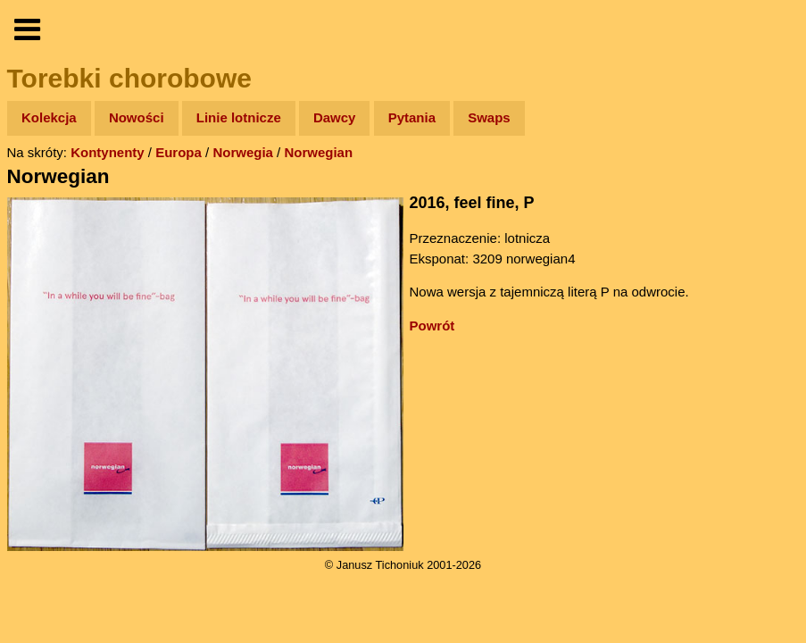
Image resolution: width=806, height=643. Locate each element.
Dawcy (334, 117)
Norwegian (318, 152)
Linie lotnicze (238, 117)
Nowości (136, 117)
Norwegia (242, 152)
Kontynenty (108, 152)
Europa (178, 152)
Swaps (489, 117)
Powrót (432, 325)
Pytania (412, 117)
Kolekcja (49, 117)
